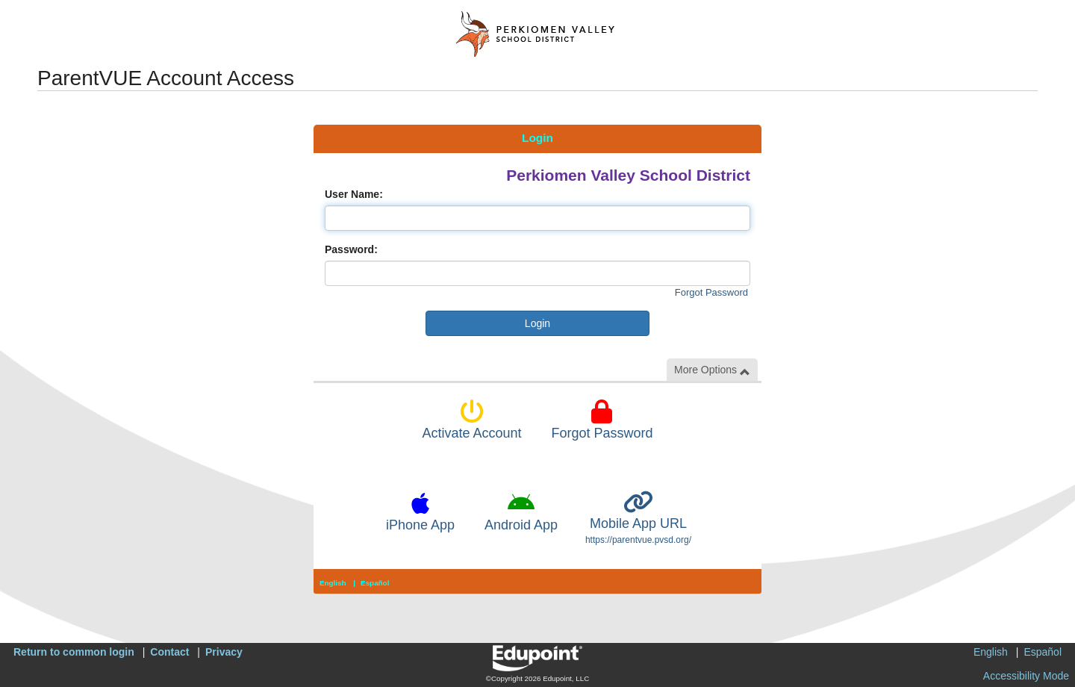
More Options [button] (712, 370)
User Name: (354, 194)
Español (375, 583)
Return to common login (73, 652)
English (333, 583)
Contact (169, 652)
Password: (351, 249)
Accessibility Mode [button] (1026, 676)
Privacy (224, 652)
